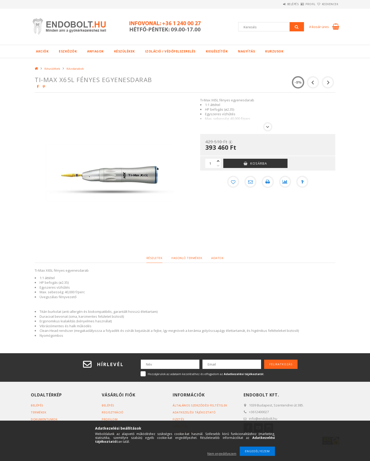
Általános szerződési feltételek (200, 405)
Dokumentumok (44, 419)
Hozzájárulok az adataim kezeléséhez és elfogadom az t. (206, 374)
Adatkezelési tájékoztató (194, 412)
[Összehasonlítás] (285, 182)
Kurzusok (274, 51)
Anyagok (95, 51)
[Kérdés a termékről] (303, 182)
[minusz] (218, 165)
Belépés (278, 4)
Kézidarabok (75, 68)
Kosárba (258, 163)
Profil (302, 4)
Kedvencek (327, 4)
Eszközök (68, 51)
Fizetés (178, 419)
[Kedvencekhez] (233, 182)
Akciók (42, 51)
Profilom (109, 419)
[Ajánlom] (250, 182)
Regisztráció (112, 412)
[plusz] (218, 161)
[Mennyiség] (210, 163)
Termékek (38, 412)
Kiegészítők (217, 51)
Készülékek (124, 51)
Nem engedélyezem (221, 453)
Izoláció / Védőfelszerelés (170, 51)
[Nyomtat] (268, 182)
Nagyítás (246, 51)
